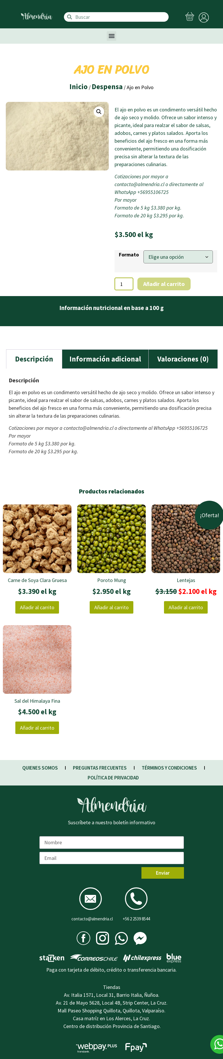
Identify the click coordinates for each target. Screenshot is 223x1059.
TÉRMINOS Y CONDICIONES (169, 768)
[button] (111, 36)
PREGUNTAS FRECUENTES (100, 768)
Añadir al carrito (164, 283)
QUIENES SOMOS (40, 768)
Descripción (34, 359)
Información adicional (105, 359)
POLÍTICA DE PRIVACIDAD (113, 777)
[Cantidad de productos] (124, 284)
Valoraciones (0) (183, 359)
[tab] (34, 359)
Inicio (78, 86)
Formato (129, 254)
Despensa (107, 86)
